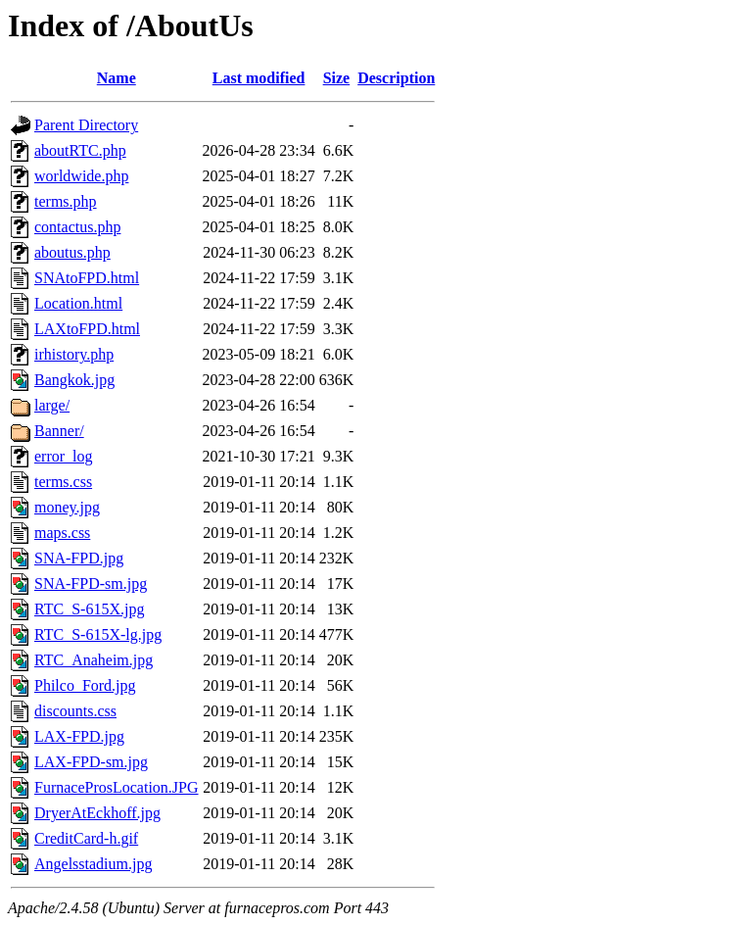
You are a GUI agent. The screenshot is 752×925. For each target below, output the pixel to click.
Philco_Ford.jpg (85, 685)
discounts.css (75, 711)
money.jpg (67, 507)
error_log (63, 456)
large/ (52, 405)
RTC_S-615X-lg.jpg (98, 634)
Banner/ (59, 430)
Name (116, 78)
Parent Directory (86, 125)
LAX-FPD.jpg (79, 736)
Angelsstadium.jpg (93, 863)
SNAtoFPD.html (86, 277)
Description (396, 78)
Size (337, 78)
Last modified (259, 78)
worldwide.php (81, 176)
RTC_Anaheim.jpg (93, 660)
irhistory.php (74, 354)
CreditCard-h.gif (86, 838)
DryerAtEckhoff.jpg (97, 812)
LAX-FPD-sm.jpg (91, 762)
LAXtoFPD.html (87, 328)
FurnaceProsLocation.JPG (116, 787)
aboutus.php (72, 252)
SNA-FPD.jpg (78, 558)
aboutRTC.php (80, 150)
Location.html (78, 303)
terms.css (63, 481)
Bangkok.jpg (74, 379)
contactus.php (77, 227)
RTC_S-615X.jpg (89, 609)
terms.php (65, 201)
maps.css (62, 532)
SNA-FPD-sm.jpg (90, 583)
